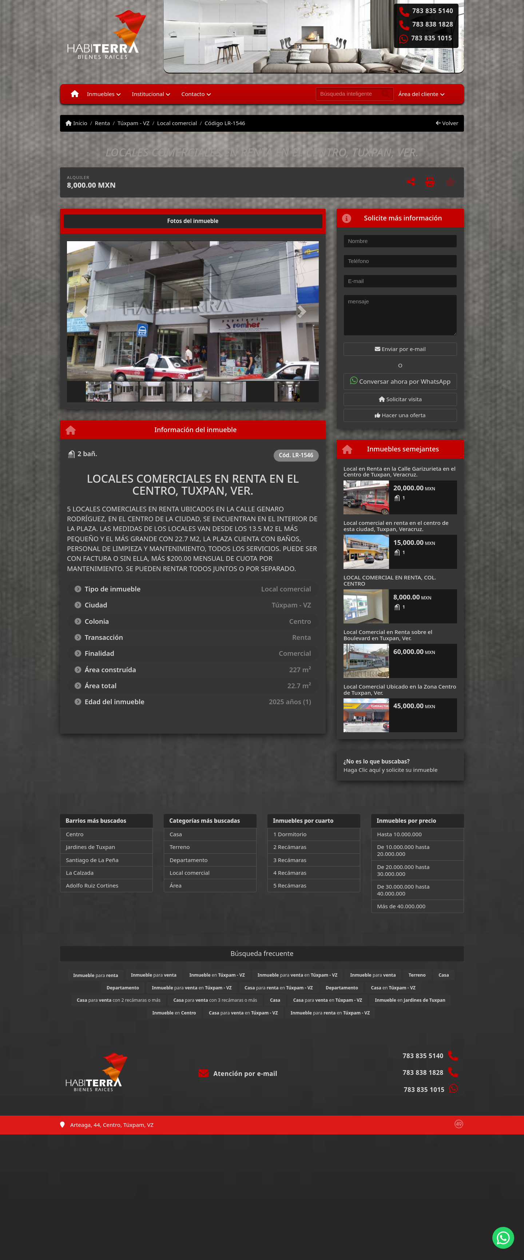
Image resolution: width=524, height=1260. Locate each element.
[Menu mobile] (75, 93)
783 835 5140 (432, 11)
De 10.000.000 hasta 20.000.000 (403, 850)
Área (176, 885)
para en (297, 975)
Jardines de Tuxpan (90, 846)
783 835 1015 (431, 38)
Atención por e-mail (237, 1073)
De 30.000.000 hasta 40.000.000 (403, 890)
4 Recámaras (289, 872)
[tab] (95, 221)
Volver (447, 123)
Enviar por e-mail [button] (400, 348)
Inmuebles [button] (101, 93)
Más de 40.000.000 (401, 906)
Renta (102, 123)
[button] (86, 311)
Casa (176, 834)
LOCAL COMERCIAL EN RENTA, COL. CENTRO (390, 580)
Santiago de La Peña (92, 860)
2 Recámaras (289, 846)
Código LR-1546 (225, 123)
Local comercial (177, 123)
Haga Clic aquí (362, 769)
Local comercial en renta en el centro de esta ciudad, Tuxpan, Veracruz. (396, 526)
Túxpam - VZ (134, 123)
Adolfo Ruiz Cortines (92, 885)
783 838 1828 (432, 24)
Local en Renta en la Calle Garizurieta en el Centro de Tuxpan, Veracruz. (400, 471)
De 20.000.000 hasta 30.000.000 (403, 870)
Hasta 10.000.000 (399, 834)
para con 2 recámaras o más (118, 1000)
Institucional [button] (148, 93)
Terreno (180, 846)
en (217, 975)
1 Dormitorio (289, 834)
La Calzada (80, 872)
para (95, 975)
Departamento (189, 860)
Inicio (76, 123)
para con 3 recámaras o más (215, 1000)
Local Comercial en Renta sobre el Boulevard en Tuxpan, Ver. (388, 635)
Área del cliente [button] (418, 93)
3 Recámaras (289, 860)
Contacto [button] (193, 93)
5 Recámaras (289, 885)
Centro (74, 834)
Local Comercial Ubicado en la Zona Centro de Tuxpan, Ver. (400, 689)
